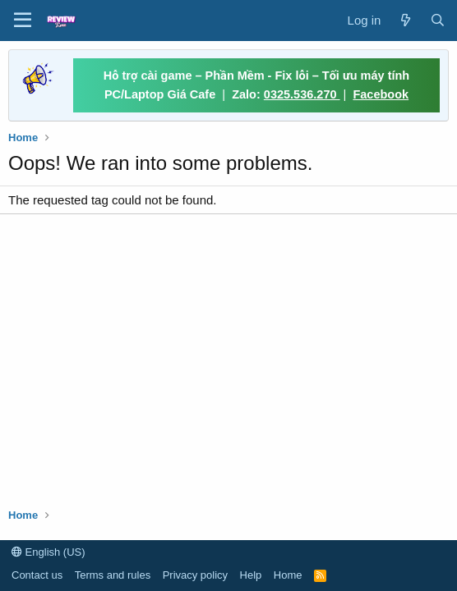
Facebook (381, 94)
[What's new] (405, 20)
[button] (22, 20)
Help (251, 575)
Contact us (37, 575)
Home (288, 575)
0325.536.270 (302, 94)
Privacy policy (195, 575)
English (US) (48, 552)
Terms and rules (112, 575)
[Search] (438, 20)
